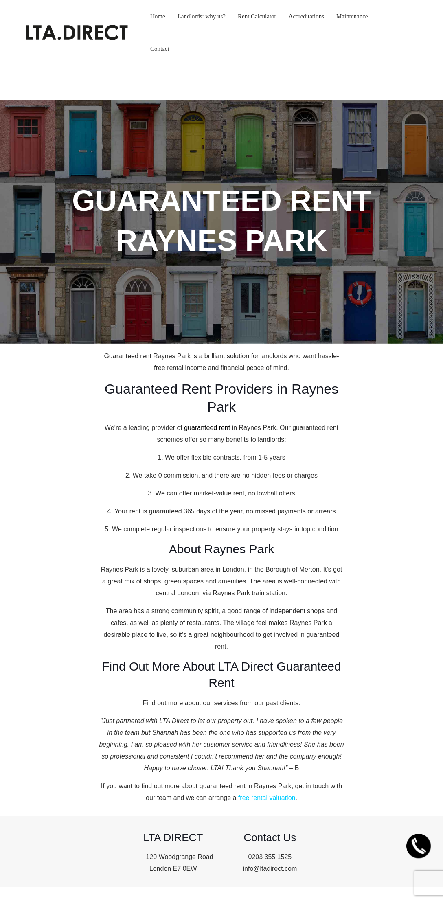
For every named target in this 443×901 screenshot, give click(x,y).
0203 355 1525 (270, 856)
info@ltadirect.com (270, 868)
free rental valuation (267, 797)
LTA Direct (174, 720)
